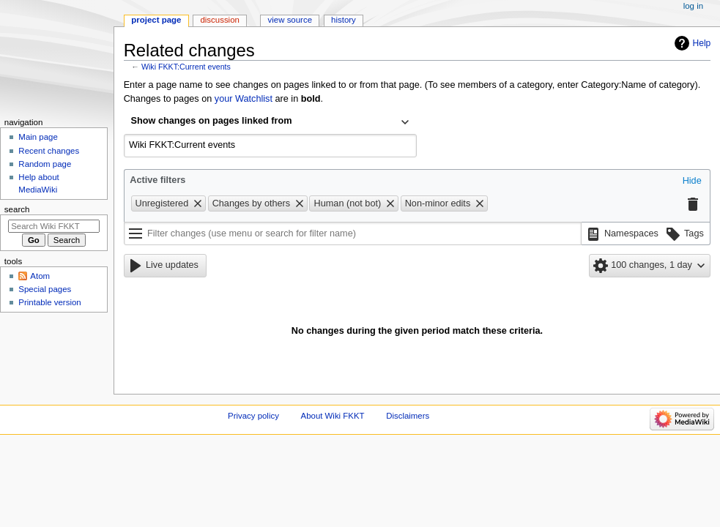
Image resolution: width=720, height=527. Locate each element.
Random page (44, 164)
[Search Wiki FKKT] (54, 226)
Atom (40, 276)
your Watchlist (243, 99)
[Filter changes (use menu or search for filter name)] (353, 233)
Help (702, 43)
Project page (156, 19)
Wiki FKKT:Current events (186, 66)
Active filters (157, 180)
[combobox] (270, 122)
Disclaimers (407, 415)
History (343, 19)
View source (290, 19)
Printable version (49, 302)
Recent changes (48, 150)
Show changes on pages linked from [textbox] (211, 121)
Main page (38, 136)
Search (17, 209)
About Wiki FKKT (333, 415)
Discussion (219, 19)
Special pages (44, 289)
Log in (693, 5)
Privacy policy (253, 415)
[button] (692, 181)
